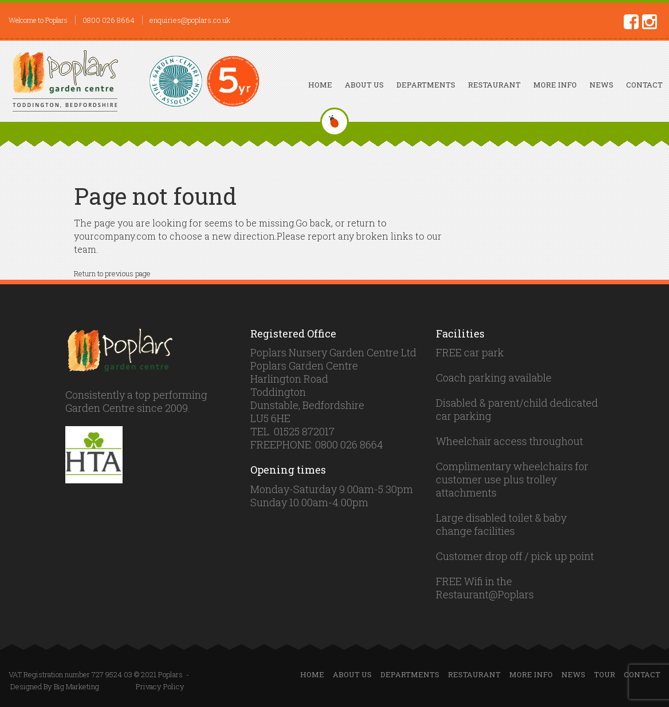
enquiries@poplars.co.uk (189, 20)
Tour (604, 674)
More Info (555, 85)
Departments (425, 85)
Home (320, 85)
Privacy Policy (160, 686)
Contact (644, 85)
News (601, 85)
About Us (364, 85)
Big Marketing (76, 686)
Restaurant (494, 85)
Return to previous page (112, 273)
